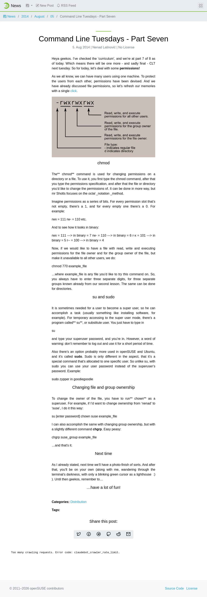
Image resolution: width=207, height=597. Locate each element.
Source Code (174, 588)
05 (52, 16)
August (39, 16)
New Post (45, 5)
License (191, 588)
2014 (25, 16)
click (73, 91)
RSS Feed (66, 5)
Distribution (78, 502)
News (9, 16)
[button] (29, 6)
